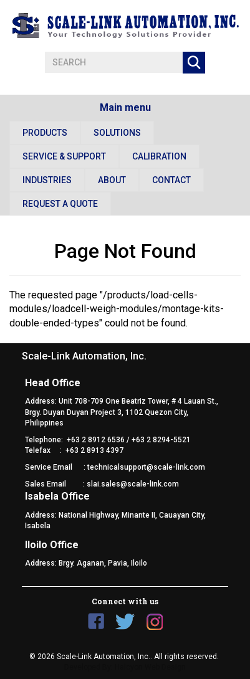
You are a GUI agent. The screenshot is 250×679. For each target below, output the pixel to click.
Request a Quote (60, 204)
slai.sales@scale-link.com (133, 484)
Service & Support (64, 156)
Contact (171, 180)
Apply (194, 63)
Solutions (117, 133)
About (112, 180)
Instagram (155, 621)
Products (44, 133)
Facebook (96, 621)
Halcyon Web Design (150, 667)
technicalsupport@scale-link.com (146, 467)
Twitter (125, 621)
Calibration (159, 156)
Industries (47, 180)
